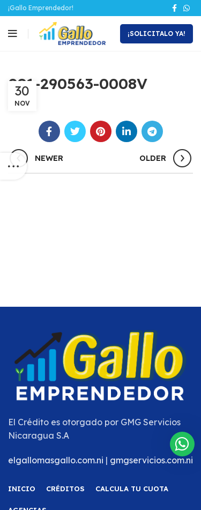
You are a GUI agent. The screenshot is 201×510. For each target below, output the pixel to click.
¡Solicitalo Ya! (156, 33)
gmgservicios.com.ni (151, 460)
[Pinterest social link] (100, 131)
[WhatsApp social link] (186, 8)
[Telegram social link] (152, 131)
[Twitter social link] (75, 131)
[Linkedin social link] (126, 131)
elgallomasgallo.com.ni (55, 460)
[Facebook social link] (174, 8)
